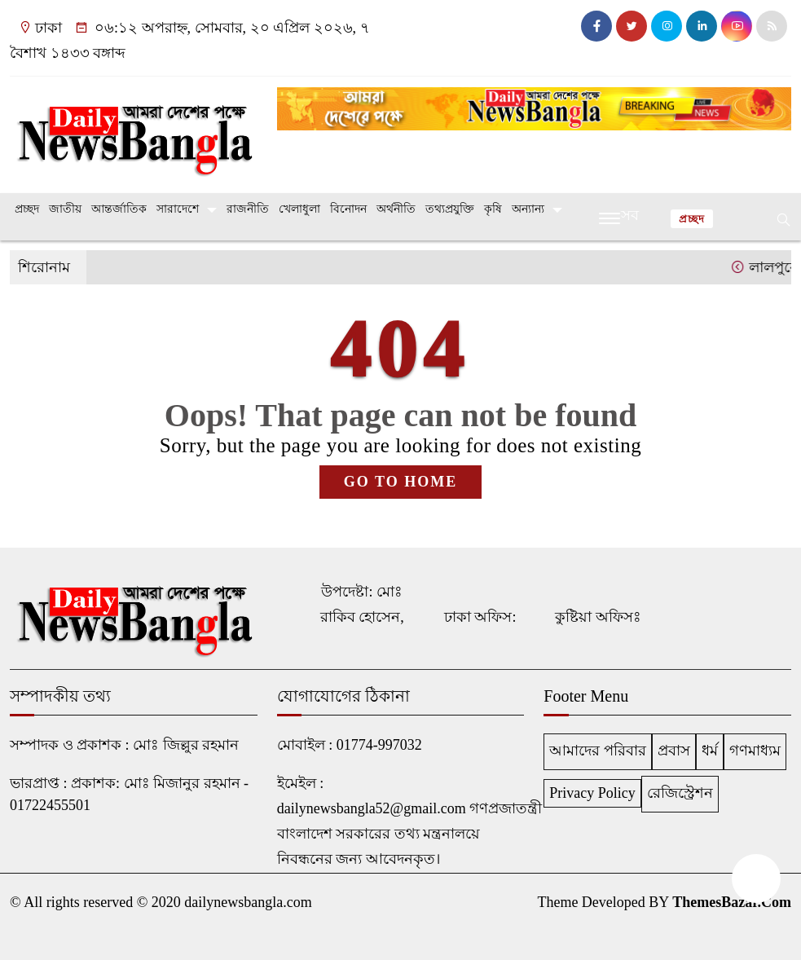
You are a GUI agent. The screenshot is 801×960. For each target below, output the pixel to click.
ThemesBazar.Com (731, 902)
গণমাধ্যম (755, 750)
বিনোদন (348, 209)
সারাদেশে (177, 209)
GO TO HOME (400, 481)
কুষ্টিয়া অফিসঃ (598, 617)
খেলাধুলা (299, 209)
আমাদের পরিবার (597, 750)
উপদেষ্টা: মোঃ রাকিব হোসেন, (362, 604)
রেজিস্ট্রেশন (680, 793)
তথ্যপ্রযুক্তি (449, 209)
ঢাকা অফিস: (480, 617)
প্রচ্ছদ (27, 209)
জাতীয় (65, 209)
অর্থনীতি (396, 209)
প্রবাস (674, 750)
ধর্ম (710, 750)
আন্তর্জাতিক (119, 209)
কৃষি (493, 209)
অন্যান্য (528, 209)
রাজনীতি (248, 209)
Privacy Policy (592, 793)
